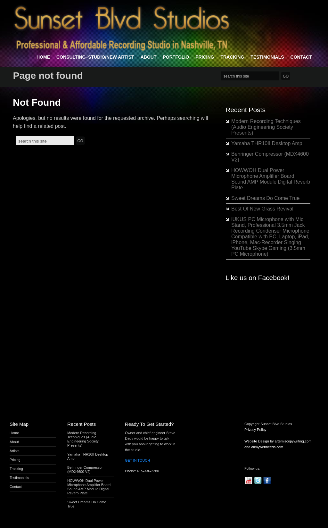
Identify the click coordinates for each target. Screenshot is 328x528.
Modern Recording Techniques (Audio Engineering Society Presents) (266, 127)
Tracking (232, 57)
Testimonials (267, 57)
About (149, 57)
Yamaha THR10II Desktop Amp (266, 143)
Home (43, 57)
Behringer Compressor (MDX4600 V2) (85, 470)
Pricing (204, 57)
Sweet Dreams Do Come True (265, 198)
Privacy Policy (255, 430)
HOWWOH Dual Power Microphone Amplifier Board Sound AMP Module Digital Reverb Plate (270, 179)
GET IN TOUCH (137, 460)
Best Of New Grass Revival (262, 208)
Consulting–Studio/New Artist (95, 57)
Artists (15, 451)
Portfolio (176, 57)
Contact (301, 57)
